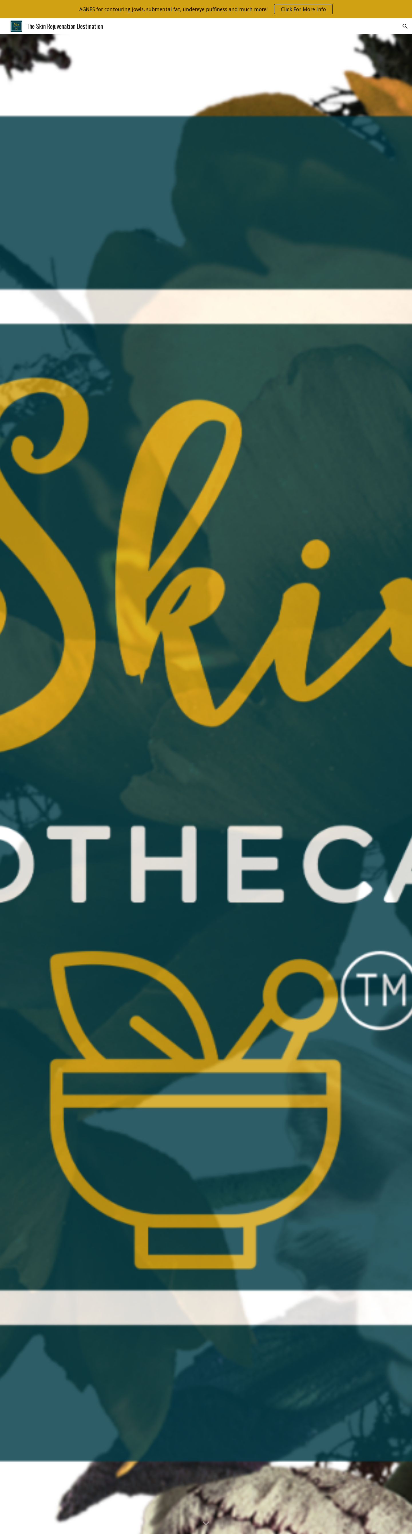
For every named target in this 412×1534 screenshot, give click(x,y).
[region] (206, 9)
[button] (405, 26)
